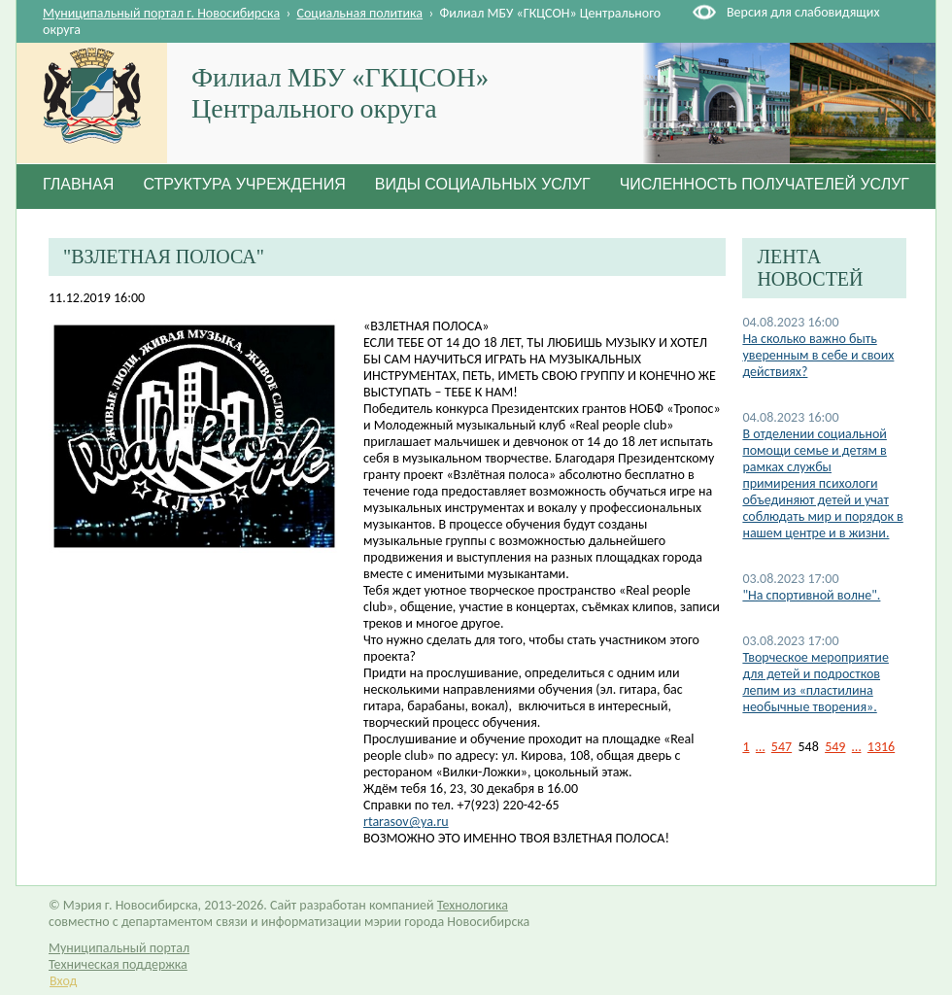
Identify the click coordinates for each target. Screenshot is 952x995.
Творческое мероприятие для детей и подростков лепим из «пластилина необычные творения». (815, 682)
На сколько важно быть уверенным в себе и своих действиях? (818, 355)
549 (835, 746)
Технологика (472, 905)
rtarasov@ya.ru (406, 821)
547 (781, 746)
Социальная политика (360, 13)
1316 (881, 746)
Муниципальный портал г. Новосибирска (161, 13)
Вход (63, 981)
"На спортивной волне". (811, 595)
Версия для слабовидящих (803, 12)
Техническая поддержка (118, 964)
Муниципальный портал (119, 948)
